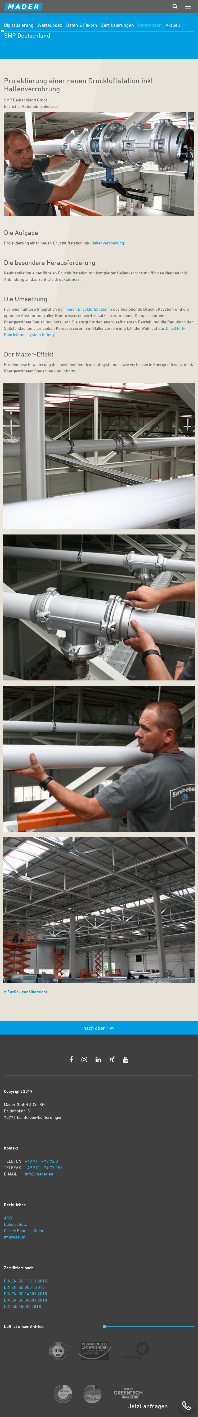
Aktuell (172, 25)
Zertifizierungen (117, 25)
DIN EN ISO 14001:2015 (25, 1293)
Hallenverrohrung (107, 242)
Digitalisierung (19, 25)
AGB (8, 1217)
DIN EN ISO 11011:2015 (25, 1280)
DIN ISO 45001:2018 (22, 1306)
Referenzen (149, 25)
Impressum (14, 1237)
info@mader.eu (39, 1173)
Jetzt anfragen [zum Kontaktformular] (148, 1405)
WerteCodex (50, 25)
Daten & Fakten (81, 25)
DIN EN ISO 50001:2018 (25, 1300)
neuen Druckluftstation (87, 309)
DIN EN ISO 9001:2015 (24, 1287)
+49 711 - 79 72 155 (44, 1167)
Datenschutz (15, 1224)
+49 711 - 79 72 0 (41, 1161)
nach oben (99, 1028)
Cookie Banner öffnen (23, 1230)
